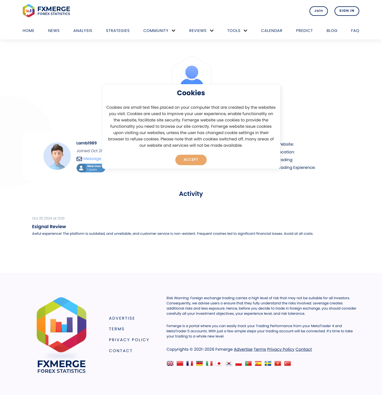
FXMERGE (47, 10)
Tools (234, 30)
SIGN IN (347, 11)
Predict (304, 30)
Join (318, 11)
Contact (121, 351)
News (54, 30)
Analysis (82, 30)
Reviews (197, 30)
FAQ (355, 30)
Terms (117, 329)
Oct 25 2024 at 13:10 (48, 218)
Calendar (271, 30)
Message (89, 158)
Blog (331, 30)
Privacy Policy (129, 340)
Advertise (122, 318)
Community (156, 30)
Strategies (118, 30)
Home (29, 30)
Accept (191, 159)
